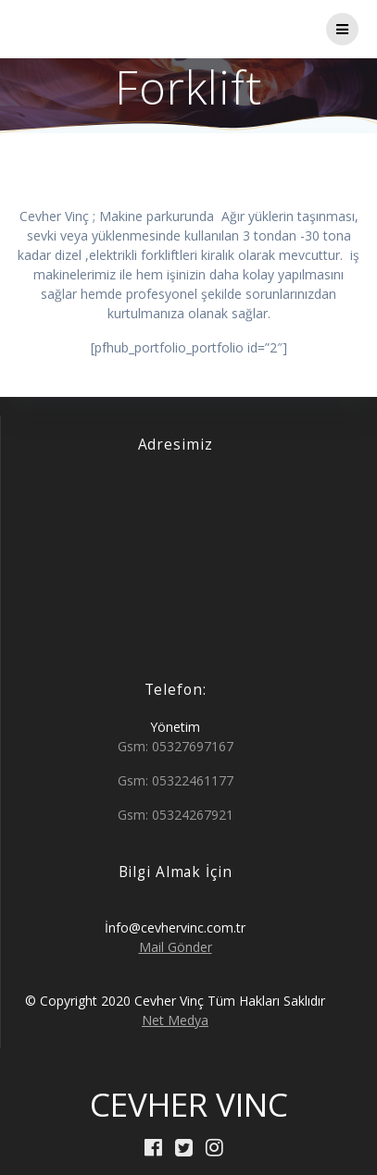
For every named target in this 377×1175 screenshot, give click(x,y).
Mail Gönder (175, 947)
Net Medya (175, 1020)
